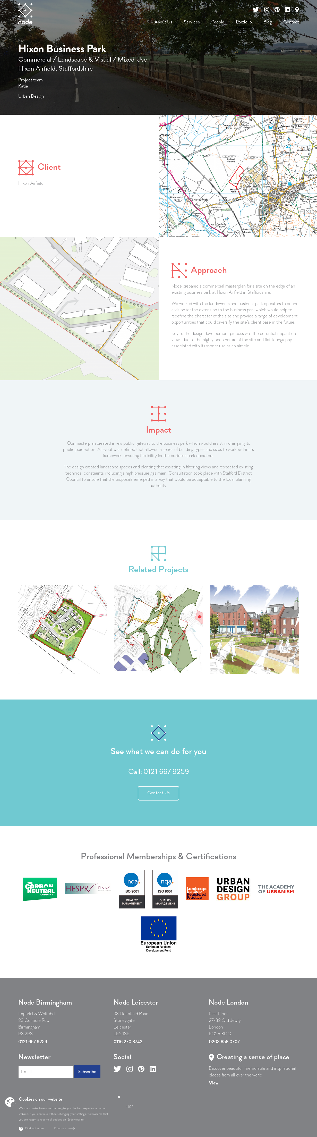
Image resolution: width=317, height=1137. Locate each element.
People (217, 22)
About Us (163, 22)
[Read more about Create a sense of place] (213, 1083)
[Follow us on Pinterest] (141, 1068)
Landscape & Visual (84, 59)
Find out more (34, 1128)
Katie (23, 86)
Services (192, 22)
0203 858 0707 (224, 1042)
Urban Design (31, 96)
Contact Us (158, 793)
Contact (291, 22)
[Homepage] (25, 13)
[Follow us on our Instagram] (266, 9)
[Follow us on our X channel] (256, 9)
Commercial (35, 59)
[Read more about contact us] (297, 9)
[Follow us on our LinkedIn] (287, 9)
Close (119, 1097)
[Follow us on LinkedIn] (153, 1068)
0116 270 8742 (128, 1042)
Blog (267, 22)
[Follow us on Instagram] (129, 1068)
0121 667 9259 (166, 772)
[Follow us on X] (118, 1068)
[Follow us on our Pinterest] (277, 9)
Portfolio (244, 22)
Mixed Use (132, 59)
